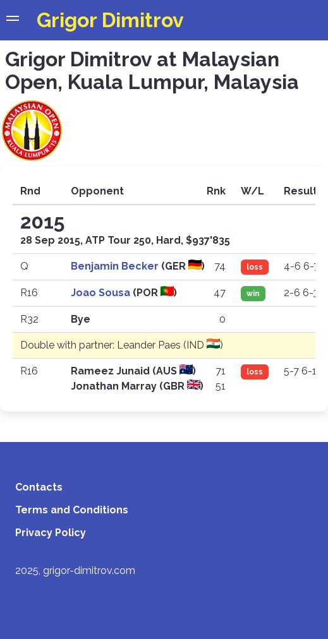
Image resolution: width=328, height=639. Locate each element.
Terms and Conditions (71, 510)
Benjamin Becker (116, 266)
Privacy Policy (50, 533)
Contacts (39, 487)
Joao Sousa (102, 293)
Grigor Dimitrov (110, 20)
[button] (12, 20)
